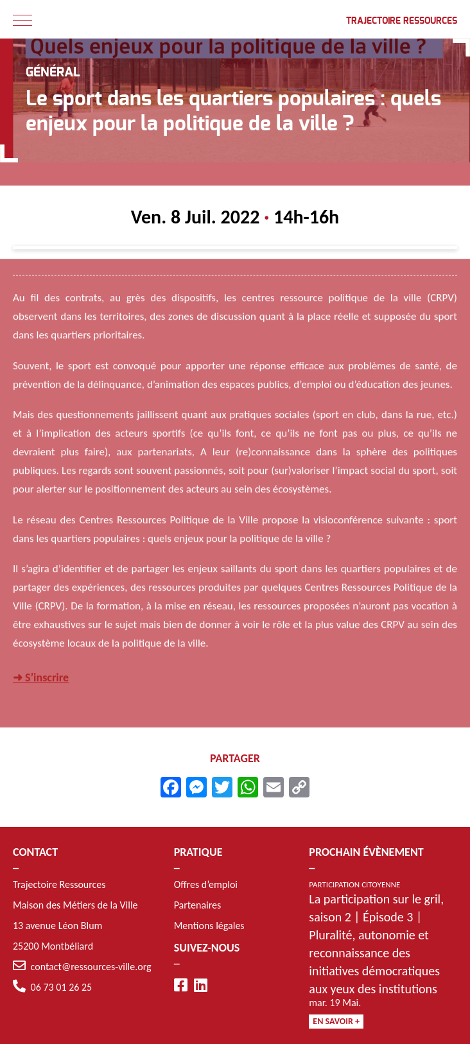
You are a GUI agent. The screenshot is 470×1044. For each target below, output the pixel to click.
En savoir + (336, 1021)
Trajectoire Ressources (401, 21)
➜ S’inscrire (41, 678)
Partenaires (198, 905)
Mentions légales (209, 925)
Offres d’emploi (206, 884)
